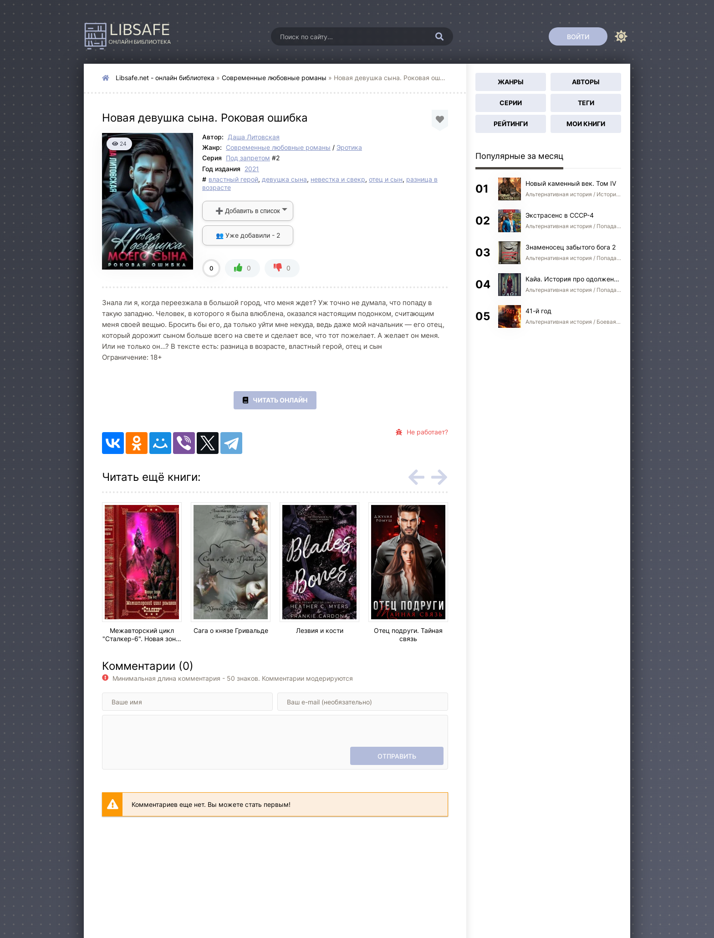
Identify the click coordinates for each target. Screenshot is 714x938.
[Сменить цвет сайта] (621, 36)
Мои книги (585, 123)
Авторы (586, 82)
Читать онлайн (275, 400)
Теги (586, 103)
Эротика (349, 147)
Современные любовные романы (274, 78)
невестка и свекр (338, 179)
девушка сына (284, 179)
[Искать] (439, 36)
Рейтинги (511, 123)
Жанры (511, 82)
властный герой (233, 179)
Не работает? (422, 432)
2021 (252, 169)
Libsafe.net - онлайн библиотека (165, 78)
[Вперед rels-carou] (439, 477)
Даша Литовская (254, 137)
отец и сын (386, 179)
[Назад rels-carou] (416, 477)
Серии (511, 103)
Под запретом (248, 158)
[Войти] (578, 36)
